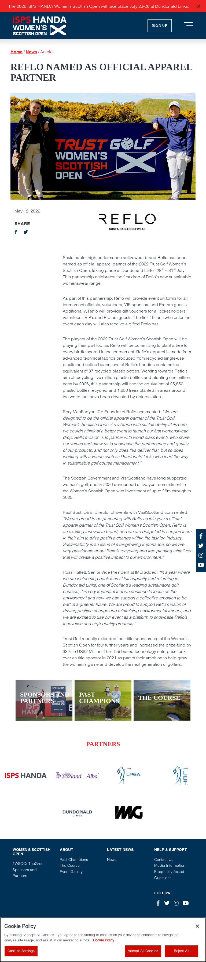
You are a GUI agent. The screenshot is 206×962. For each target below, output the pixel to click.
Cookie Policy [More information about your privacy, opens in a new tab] (103, 946)
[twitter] (26, 232)
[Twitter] (167, 903)
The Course (70, 865)
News (31, 51)
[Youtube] (186, 903)
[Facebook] (158, 903)
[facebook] (15, 232)
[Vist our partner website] (25, 775)
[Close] (197, 932)
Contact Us (163, 859)
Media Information (169, 865)
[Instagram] (176, 903)
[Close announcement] (198, 6)
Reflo (162, 257)
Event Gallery (71, 871)
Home (16, 51)
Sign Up (159, 26)
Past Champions (74, 859)
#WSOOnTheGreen (29, 863)
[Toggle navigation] (188, 26)
